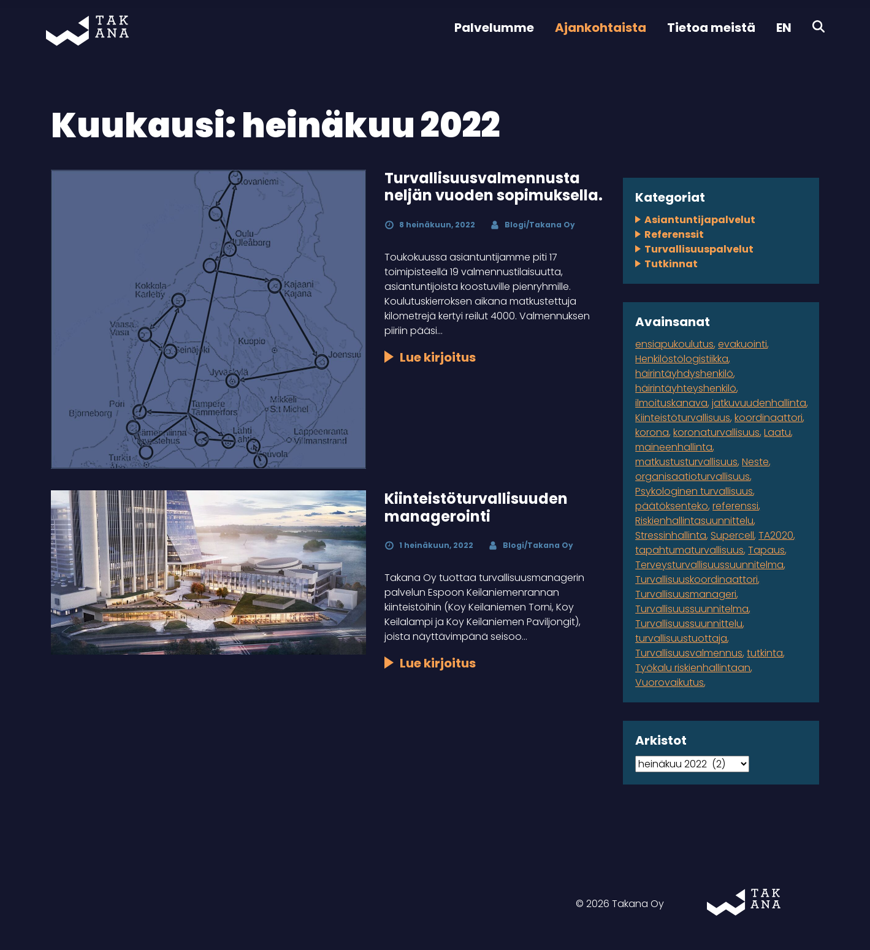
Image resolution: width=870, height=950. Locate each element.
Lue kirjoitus (438, 357)
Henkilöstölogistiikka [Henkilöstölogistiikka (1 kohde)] (681, 359)
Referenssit (674, 234)
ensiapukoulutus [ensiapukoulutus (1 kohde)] (674, 344)
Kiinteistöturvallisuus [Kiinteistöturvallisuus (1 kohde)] (682, 418)
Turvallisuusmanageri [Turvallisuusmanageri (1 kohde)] (685, 594)
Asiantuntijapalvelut (699, 220)
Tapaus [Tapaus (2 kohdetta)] (766, 550)
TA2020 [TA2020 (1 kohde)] (775, 535)
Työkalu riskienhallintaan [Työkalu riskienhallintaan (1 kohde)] (692, 668)
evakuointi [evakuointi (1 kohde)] (742, 344)
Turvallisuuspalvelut (699, 249)
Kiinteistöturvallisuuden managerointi (476, 507)
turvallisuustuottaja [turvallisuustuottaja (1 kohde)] (681, 638)
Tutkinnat (671, 264)
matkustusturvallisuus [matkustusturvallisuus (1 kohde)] (686, 462)
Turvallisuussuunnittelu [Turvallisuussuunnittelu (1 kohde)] (688, 624)
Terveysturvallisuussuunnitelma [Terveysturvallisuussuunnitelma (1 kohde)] (709, 565)
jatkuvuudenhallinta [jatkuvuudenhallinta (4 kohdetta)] (759, 403)
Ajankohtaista (600, 27)
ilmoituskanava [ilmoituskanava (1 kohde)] (671, 403)
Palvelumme (494, 27)
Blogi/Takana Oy (540, 224)
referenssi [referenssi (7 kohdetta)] (735, 506)
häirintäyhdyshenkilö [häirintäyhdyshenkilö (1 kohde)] (684, 374)
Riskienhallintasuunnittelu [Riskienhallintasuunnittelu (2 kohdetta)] (694, 521)
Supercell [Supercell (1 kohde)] (732, 535)
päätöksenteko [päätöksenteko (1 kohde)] (671, 506)
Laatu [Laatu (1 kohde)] (777, 432)
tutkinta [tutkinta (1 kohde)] (765, 653)
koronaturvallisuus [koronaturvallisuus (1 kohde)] (716, 432)
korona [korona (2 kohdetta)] (652, 432)
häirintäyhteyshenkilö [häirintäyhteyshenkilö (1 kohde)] (685, 388)
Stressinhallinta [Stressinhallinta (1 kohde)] (670, 535)
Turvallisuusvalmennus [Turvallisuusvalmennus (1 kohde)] (688, 653)
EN (784, 27)
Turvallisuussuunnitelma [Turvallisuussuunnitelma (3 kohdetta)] (692, 609)
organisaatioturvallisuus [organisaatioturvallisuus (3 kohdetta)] (692, 476)
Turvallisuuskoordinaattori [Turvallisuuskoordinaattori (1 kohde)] (696, 579)
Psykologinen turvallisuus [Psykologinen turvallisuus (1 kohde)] (694, 491)
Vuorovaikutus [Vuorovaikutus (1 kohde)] (669, 682)
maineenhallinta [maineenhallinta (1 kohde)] (673, 447)
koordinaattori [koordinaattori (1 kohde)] (769, 418)
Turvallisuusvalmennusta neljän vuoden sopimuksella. (493, 187)
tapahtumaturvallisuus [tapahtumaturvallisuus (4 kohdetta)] (689, 550)
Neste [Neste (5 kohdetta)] (755, 462)
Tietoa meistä (711, 27)
